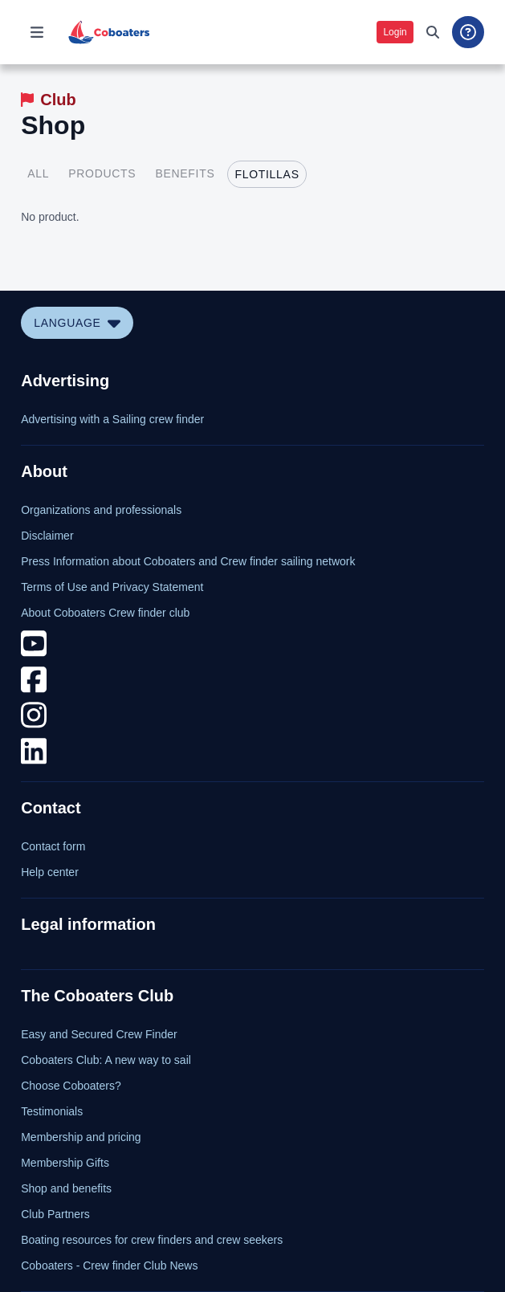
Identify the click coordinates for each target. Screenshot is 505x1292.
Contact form (53, 846)
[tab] (38, 174)
